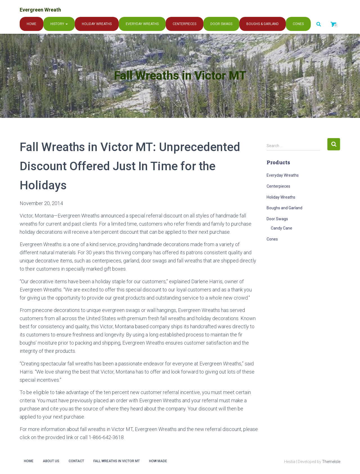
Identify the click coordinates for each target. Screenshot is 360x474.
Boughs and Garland (284, 208)
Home (31, 24)
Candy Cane (281, 228)
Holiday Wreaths (97, 24)
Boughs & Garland (262, 24)
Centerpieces (184, 24)
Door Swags (221, 24)
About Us (51, 461)
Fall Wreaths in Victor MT (116, 461)
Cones (298, 24)
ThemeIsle (331, 461)
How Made (158, 461)
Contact (76, 461)
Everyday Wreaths (142, 24)
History (59, 24)
